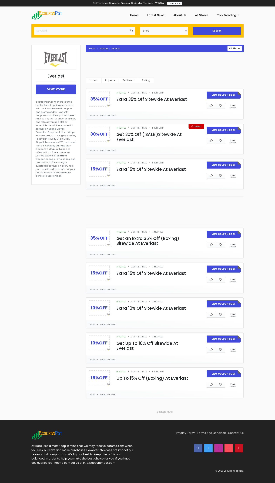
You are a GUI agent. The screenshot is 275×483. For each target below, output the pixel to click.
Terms (92, 115)
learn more (175, 3)
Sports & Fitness (139, 93)
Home (134, 15)
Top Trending (226, 15)
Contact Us (236, 433)
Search (217, 30)
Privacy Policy (185, 433)
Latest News (156, 15)
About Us (179, 15)
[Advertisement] (56, 273)
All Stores (201, 15)
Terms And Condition (211, 433)
